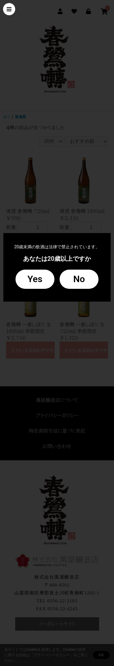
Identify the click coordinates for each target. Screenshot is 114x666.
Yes (34, 279)
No (79, 279)
